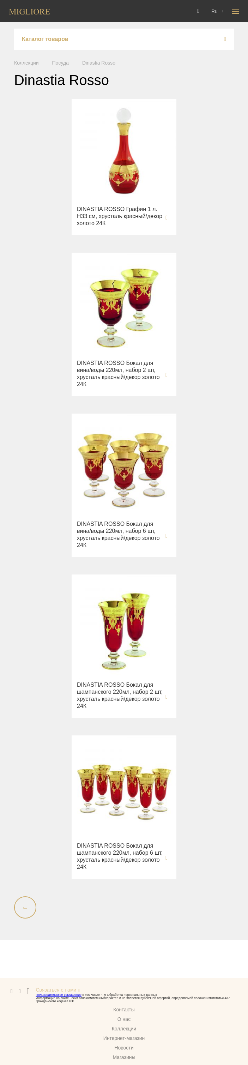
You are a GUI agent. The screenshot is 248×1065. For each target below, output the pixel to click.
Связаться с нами (56, 990)
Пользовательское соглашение (58, 995)
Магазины (124, 1057)
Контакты (123, 1009)
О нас (124, 1019)
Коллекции (26, 62)
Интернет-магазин (124, 1038)
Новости (123, 1048)
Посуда (60, 62)
